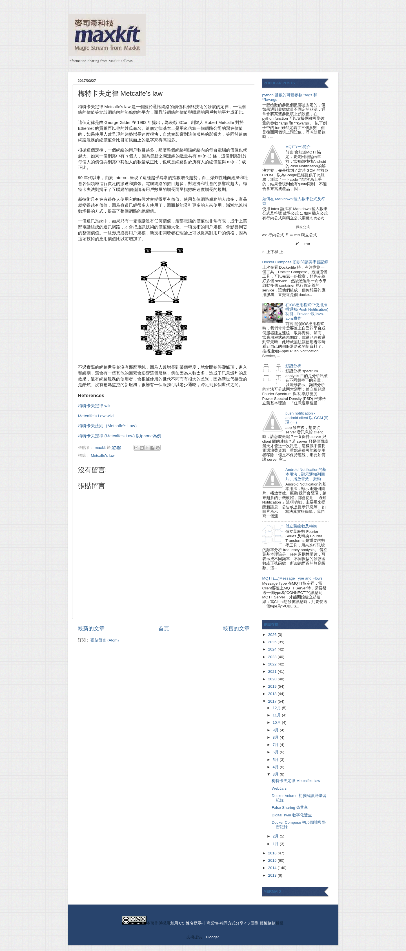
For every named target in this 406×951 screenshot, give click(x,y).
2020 (273, 679)
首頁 (163, 628)
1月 (276, 844)
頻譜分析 (293, 366)
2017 (273, 701)
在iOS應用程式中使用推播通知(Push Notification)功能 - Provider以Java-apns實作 (306, 312)
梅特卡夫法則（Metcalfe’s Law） (108, 426)
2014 (273, 868)
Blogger (212, 937)
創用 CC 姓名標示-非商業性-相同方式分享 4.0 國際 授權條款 (223, 923)
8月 (276, 737)
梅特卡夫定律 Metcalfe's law (296, 781)
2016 (273, 853)
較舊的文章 (236, 628)
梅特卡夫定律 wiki (95, 406)
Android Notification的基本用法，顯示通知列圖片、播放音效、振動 (305, 474)
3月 (276, 774)
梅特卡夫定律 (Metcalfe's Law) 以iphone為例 (119, 436)
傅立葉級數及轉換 (301, 526)
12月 (277, 708)
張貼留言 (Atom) (104, 640)
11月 (277, 715)
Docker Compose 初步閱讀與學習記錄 (295, 262)
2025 (273, 642)
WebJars (279, 788)
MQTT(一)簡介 (297, 147)
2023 (273, 657)
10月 (277, 722)
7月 (276, 745)
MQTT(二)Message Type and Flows (292, 578)
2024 (273, 649)
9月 (276, 730)
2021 (273, 671)
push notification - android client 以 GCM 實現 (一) (306, 417)
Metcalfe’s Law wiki (96, 416)
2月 (276, 836)
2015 (273, 860)
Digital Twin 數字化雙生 (292, 815)
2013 (273, 875)
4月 (276, 767)
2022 (273, 664)
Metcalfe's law (102, 455)
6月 (276, 752)
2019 (273, 686)
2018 (273, 694)
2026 (273, 634)
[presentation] (317, 218)
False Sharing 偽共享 (290, 807)
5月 (276, 760)
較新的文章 (91, 628)
